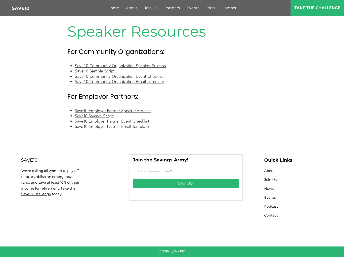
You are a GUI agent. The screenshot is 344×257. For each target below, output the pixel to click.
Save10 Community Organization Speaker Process (120, 64)
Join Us (270, 179)
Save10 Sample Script (95, 69)
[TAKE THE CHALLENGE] (317, 8)
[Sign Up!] (186, 183)
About (269, 171)
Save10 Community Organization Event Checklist (119, 75)
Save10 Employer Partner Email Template (112, 126)
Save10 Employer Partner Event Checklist (112, 121)
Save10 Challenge (36, 194)
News (269, 188)
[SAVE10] (27, 8)
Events (270, 197)
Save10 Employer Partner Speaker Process (113, 110)
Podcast (271, 206)
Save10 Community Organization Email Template (119, 80)
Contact (271, 215)
